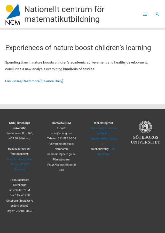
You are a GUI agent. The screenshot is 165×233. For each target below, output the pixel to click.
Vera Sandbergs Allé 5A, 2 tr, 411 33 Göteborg (19, 165)
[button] (157, 14)
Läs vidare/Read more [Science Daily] (34, 81)
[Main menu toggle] (145, 14)
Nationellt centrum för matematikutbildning (64, 14)
